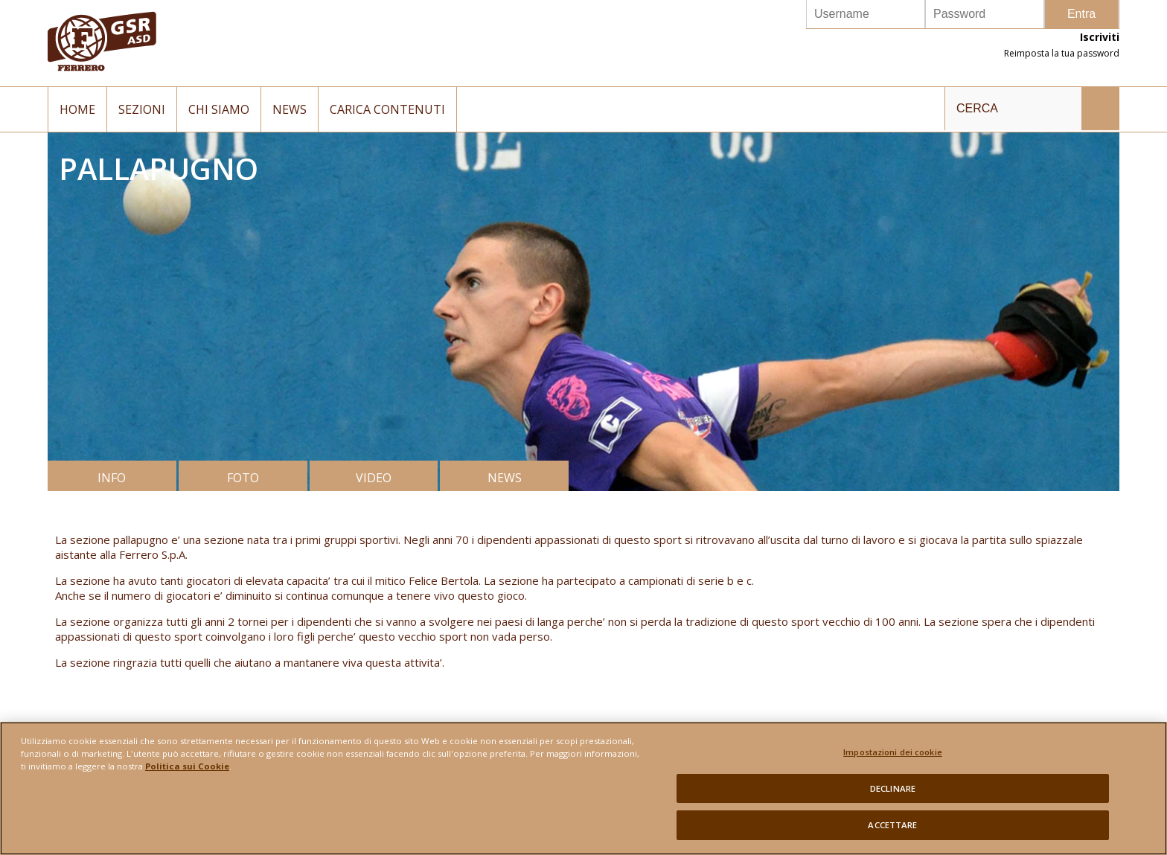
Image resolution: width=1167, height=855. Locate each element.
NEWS (504, 478)
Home (77, 109)
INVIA (1100, 108)
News (289, 109)
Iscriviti (1099, 37)
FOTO (243, 478)
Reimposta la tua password (1061, 53)
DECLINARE (892, 798)
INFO (111, 478)
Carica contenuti (387, 109)
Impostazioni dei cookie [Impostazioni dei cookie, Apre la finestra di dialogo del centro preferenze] (892, 761)
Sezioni (141, 109)
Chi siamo (218, 109)
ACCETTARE (892, 834)
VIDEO (373, 478)
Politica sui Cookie (187, 775)
